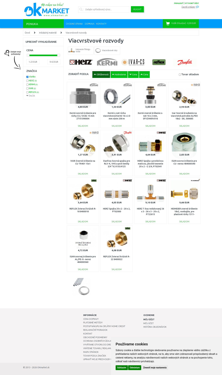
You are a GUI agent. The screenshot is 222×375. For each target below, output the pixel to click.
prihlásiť (178, 3)
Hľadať (137, 9)
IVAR (32, 88)
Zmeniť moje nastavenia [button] (154, 367)
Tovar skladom (190, 74)
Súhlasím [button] (121, 367)
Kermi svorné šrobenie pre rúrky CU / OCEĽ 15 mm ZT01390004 (83, 116)
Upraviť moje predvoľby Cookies (101, 359)
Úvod (27, 32)
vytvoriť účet (192, 3)
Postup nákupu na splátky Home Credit (104, 326)
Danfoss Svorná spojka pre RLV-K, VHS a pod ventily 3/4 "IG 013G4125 (116, 164)
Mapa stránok (91, 352)
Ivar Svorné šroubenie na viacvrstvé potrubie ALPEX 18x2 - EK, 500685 (184, 116)
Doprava (89, 24)
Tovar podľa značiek (94, 355)
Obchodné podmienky (95, 337)
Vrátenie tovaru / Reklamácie (99, 348)
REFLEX (34, 92)
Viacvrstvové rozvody (76, 32)
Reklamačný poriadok (95, 330)
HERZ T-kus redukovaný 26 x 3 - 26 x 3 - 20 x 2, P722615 (150, 211)
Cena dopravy (91, 319)
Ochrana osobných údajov (98, 341)
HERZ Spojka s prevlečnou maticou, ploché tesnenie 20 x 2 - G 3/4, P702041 (150, 164)
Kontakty (101, 24)
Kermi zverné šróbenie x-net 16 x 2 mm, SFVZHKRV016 (150, 116)
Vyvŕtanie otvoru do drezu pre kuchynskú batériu (110, 344)
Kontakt (87, 333)
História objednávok (154, 327)
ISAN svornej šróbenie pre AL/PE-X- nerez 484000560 (83, 259)
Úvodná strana (74, 24)
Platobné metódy (93, 322)
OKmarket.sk (43, 367)
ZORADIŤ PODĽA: (78, 74)
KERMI (33, 84)
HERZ (33, 80)
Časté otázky (188, 7)
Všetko (32, 76)
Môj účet (148, 323)
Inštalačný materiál (47, 32)
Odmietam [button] (135, 367)
